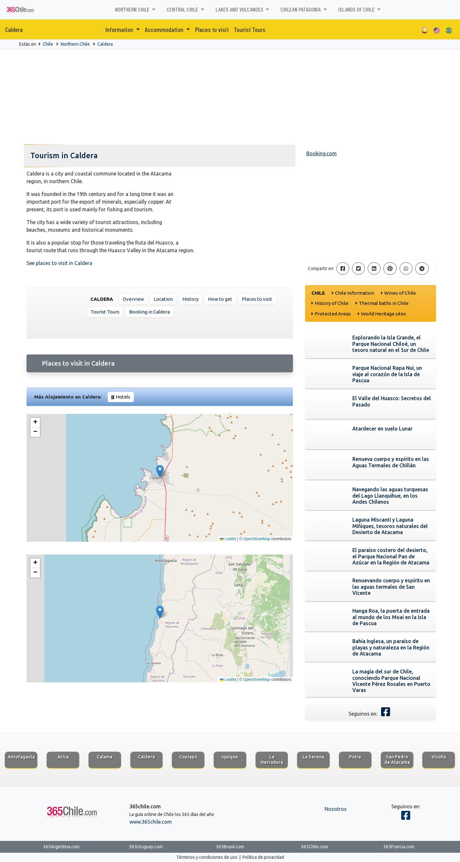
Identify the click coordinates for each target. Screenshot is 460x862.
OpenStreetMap (256, 539)
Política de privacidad (263, 857)
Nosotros (336, 809)
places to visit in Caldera (64, 263)
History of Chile (332, 303)
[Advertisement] (230, 97)
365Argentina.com (61, 846)
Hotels (123, 397)
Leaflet (228, 539)
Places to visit (212, 29)
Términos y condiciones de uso (206, 857)
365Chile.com (314, 846)
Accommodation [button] (165, 29)
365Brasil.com (230, 846)
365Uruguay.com (146, 846)
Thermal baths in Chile (384, 303)
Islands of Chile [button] (357, 9)
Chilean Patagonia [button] (301, 9)
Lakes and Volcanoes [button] (240, 9)
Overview (133, 299)
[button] (160, 471)
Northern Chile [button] (133, 9)
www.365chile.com (150, 822)
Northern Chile (75, 44)
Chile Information (354, 293)
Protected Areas (333, 313)
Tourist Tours (249, 29)
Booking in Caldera (149, 312)
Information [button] (119, 29)
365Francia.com (398, 846)
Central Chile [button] (183, 9)
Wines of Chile (400, 293)
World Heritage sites (383, 313)
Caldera (14, 29)
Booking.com (321, 153)
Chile (48, 44)
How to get (220, 299)
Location (163, 299)
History (190, 299)
